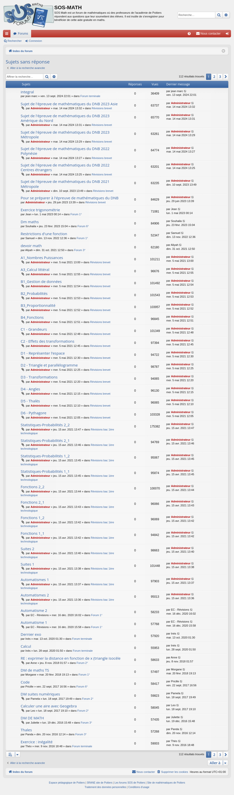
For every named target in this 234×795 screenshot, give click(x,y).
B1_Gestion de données (41, 281)
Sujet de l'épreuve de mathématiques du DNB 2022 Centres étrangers (65, 167)
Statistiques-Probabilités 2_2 (45, 424)
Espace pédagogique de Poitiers (67, 782)
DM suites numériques (40, 693)
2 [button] (214, 76)
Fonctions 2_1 (32, 502)
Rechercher (14, 40)
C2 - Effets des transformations (47, 341)
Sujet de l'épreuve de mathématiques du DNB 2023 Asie (69, 103)
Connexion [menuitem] (228, 34)
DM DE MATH (32, 717)
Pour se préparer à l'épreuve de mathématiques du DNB (69, 197)
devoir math (31, 245)
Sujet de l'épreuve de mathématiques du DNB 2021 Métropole (65, 184)
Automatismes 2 (35, 594)
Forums (23, 33)
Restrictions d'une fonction (44, 233)
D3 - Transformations (39, 376)
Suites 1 (27, 564)
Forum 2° (82, 662)
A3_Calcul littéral (35, 269)
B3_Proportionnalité (38, 305)
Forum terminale (90, 96)
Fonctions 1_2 (32, 517)
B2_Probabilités (34, 293)
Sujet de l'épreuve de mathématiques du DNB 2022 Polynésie (65, 151)
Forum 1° (76, 214)
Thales (26, 729)
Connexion (35, 40)
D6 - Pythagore (33, 412)
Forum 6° (83, 226)
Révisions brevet (102, 108)
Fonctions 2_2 (32, 486)
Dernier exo (31, 634)
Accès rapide (7, 34)
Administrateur (40, 108)
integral (27, 91)
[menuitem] (189, 33)
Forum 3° (79, 250)
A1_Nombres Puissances (42, 257)
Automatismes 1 (35, 579)
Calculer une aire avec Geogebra (49, 705)
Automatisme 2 (34, 610)
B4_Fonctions (32, 317)
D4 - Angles (30, 388)
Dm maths (30, 221)
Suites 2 (27, 548)
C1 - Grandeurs (34, 329)
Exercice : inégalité (37, 741)
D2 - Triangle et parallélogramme (49, 365)
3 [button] (220, 76)
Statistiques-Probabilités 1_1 (45, 471)
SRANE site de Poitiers (100, 782)
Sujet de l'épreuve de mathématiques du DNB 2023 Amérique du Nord (65, 118)
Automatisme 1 (34, 622)
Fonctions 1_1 (32, 533)
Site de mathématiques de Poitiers (166, 782)
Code (25, 682)
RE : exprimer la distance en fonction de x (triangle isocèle (70, 658)
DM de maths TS (35, 670)
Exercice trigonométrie (40, 209)
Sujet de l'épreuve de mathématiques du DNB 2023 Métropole (65, 134)
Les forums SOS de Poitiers (130, 782)
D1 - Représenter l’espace (43, 353)
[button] (225, 77)
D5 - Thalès (30, 400)
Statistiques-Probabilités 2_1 (45, 440)
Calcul (26, 646)
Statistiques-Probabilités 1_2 (45, 455)
